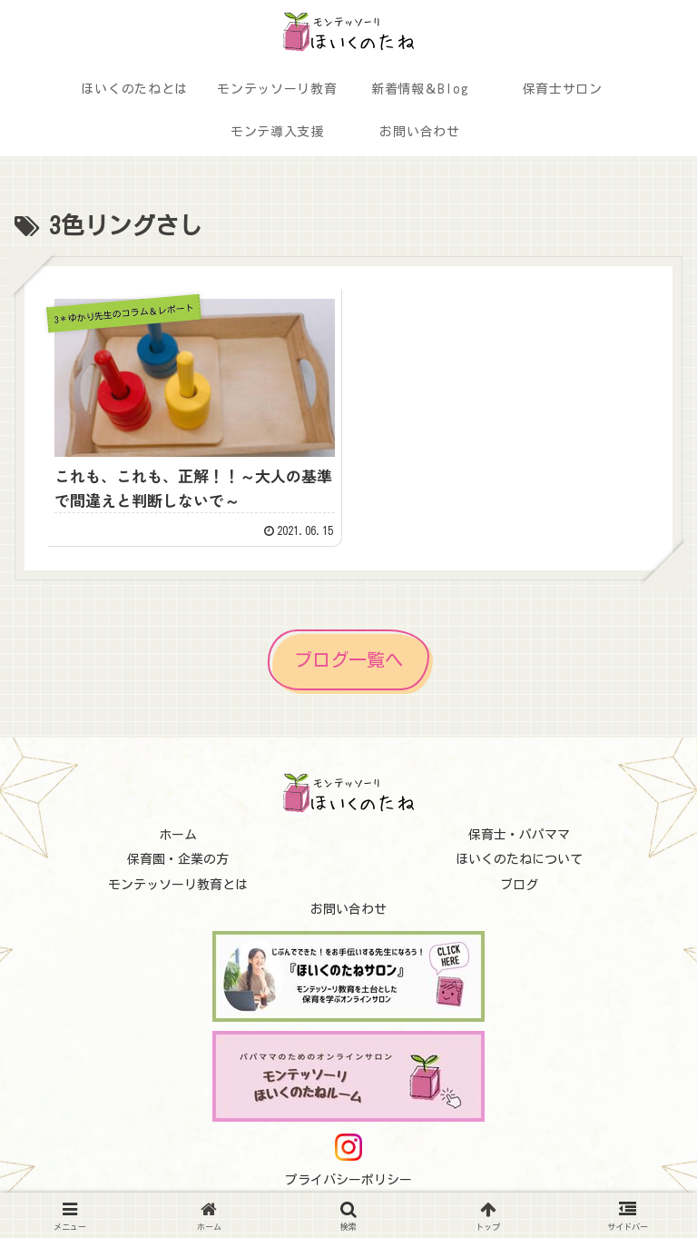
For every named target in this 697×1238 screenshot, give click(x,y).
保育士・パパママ (519, 834)
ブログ (519, 884)
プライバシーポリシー (348, 1180)
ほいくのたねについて (519, 859)
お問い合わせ (348, 909)
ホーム (178, 834)
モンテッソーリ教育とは (178, 884)
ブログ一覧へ (348, 659)
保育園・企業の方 (178, 859)
